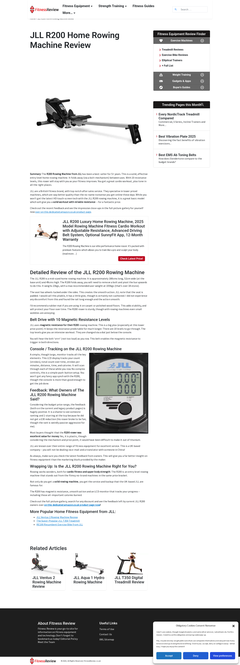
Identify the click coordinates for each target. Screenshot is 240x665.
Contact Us (105, 634)
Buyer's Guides (181, 87)
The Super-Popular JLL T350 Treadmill (58, 520)
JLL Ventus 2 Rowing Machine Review (57, 517)
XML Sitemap (106, 639)
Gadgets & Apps (181, 81)
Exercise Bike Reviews (175, 55)
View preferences (222, 655)
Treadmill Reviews (172, 49)
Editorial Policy (69, 638)
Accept (169, 655)
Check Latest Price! (131, 258)
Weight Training (181, 75)
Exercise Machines (181, 40)
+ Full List (167, 65)
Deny (195, 655)
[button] (233, 625)
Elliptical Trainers (172, 60)
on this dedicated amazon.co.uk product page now (72, 504)
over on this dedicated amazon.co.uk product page (63, 211)
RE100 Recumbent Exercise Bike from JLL (59, 524)
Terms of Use (106, 629)
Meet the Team (46, 642)
